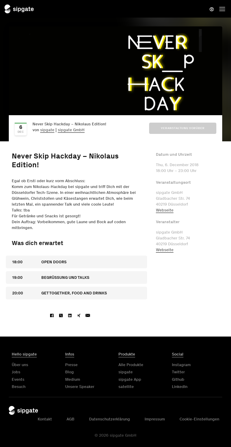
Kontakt (45, 419)
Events (18, 379)
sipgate (47, 129)
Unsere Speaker (79, 386)
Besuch (18, 386)
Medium (72, 379)
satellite (126, 386)
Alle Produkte (130, 364)
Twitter (178, 371)
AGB (70, 419)
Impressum (155, 419)
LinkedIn (179, 386)
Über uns (20, 364)
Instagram (181, 364)
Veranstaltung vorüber (183, 128)
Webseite (164, 210)
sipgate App (129, 379)
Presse (71, 364)
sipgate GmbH (71, 129)
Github (178, 379)
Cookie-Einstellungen (199, 419)
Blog (69, 371)
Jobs (16, 371)
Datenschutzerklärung (109, 419)
